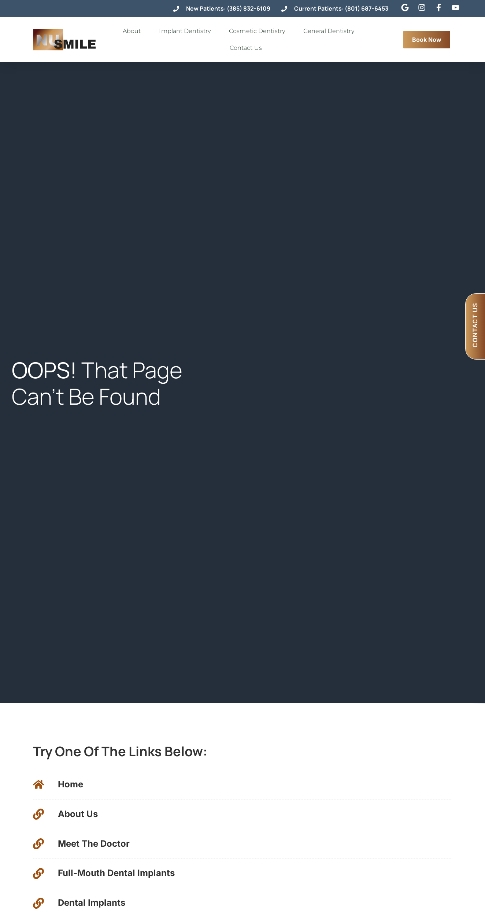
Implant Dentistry (186, 31)
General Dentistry (330, 31)
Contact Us (248, 48)
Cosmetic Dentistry (259, 31)
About (134, 31)
